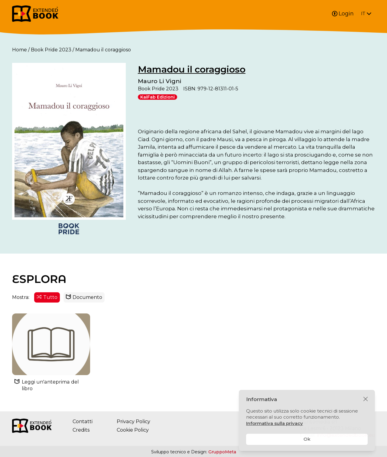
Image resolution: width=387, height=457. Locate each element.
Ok (307, 439)
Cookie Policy (132, 430)
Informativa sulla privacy (274, 423)
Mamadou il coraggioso (192, 69)
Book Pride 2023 (51, 50)
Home (19, 50)
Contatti (82, 422)
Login (343, 13)
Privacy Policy (133, 422)
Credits (81, 430)
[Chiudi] (365, 399)
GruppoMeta (222, 452)
